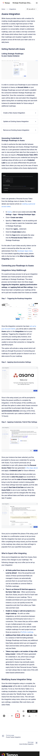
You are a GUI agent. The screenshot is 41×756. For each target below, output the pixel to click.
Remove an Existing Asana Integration (16, 130)
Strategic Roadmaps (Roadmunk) (22, 3)
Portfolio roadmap (27, 632)
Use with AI (32, 9)
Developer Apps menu (25, 251)
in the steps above (31, 468)
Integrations (12, 9)
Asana (9, 212)
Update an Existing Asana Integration (16, 121)
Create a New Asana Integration (14, 113)
